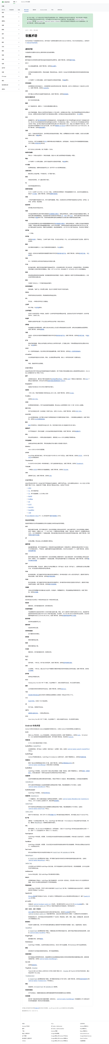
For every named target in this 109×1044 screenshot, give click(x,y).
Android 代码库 (26, 1026)
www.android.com (84, 1033)
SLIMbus (30, 499)
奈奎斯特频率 (66, 615)
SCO (87, 379)
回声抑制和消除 (67, 663)
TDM (29, 513)
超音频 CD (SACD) (60, 125)
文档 (3, 6)
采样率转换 (47, 793)
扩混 (79, 114)
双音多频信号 (83, 979)
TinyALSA (70, 737)
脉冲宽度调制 (52, 584)
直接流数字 (42, 127)
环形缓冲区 (38, 143)
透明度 (42, 329)
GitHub (24, 1040)
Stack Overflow (84, 1038)
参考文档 (60, 9)
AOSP (26, 30)
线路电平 (78, 431)
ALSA (78, 735)
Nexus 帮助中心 (84, 1031)
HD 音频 (34, 194)
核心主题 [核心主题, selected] (26, 9)
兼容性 (34, 9)
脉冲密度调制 (41, 120)
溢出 (88, 335)
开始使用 (11, 9)
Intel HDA (30, 507)
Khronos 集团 (32, 896)
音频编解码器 (32, 551)
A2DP (68, 379)
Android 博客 (54, 1031)
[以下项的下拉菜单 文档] (17, 2)
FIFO (45, 141)
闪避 (60, 247)
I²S (29, 493)
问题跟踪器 (82, 1040)
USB (50, 476)
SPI (29, 502)
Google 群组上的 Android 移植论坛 (59, 1040)
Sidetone (63, 689)
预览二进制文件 (26, 1033)
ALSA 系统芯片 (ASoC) (33, 516)
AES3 (29, 457)
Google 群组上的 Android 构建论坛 (59, 1038)
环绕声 (34, 239)
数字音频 (72, 60)
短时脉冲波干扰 (61, 253)
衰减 (64, 161)
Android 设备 (43, 9)
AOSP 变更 (42, 23)
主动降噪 (30, 670)
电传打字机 (31, 701)
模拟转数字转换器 (34, 535)
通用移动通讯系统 (33, 713)
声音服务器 (83, 757)
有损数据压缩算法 (60, 223)
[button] (9, 12)
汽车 (52, 9)
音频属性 (56, 801)
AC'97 (30, 504)
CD (62, 216)
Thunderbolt (79, 463)
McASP (30, 496)
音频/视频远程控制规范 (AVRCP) (56, 381)
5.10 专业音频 (78, 904)
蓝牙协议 (59, 379)
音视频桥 (65, 94)
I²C (29, 491)
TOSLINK (65, 469)
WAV (65, 216)
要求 (23, 1028)
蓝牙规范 (53, 379)
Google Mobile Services (85, 1036)
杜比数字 (53, 66)
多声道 (37, 307)
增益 (64, 80)
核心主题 (36, 30)
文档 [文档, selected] (14, 2)
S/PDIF (80, 455)
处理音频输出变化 (67, 763)
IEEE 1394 (35, 399)
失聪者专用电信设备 (33, 695)
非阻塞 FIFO (53, 815)
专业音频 (67, 912)
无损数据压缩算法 (54, 214)
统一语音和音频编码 (74, 351)
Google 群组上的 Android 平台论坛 (59, 1036)
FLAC (71, 216)
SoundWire (31, 510)
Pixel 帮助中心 (83, 1028)
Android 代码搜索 (25, 2)
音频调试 (34, 965)
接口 (29, 425)
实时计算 (30, 912)
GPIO (29, 488)
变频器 (36, 592)
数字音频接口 (53, 516)
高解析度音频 (53, 194)
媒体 (41, 939)
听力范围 (73, 615)
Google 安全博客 (55, 1033)
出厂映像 (24, 1036)
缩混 (33, 345)
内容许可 (37, 1008)
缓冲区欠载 (82, 253)
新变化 (3, 9)
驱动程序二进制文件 (27, 1038)
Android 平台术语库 (32, 42)
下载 (23, 1031)
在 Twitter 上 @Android (56, 1026)
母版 (37, 217)
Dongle (72, 393)
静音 (38, 135)
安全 (19, 9)
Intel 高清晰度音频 (40, 419)
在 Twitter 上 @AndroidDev (57, 1028)
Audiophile (46, 88)
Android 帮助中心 (84, 1026)
